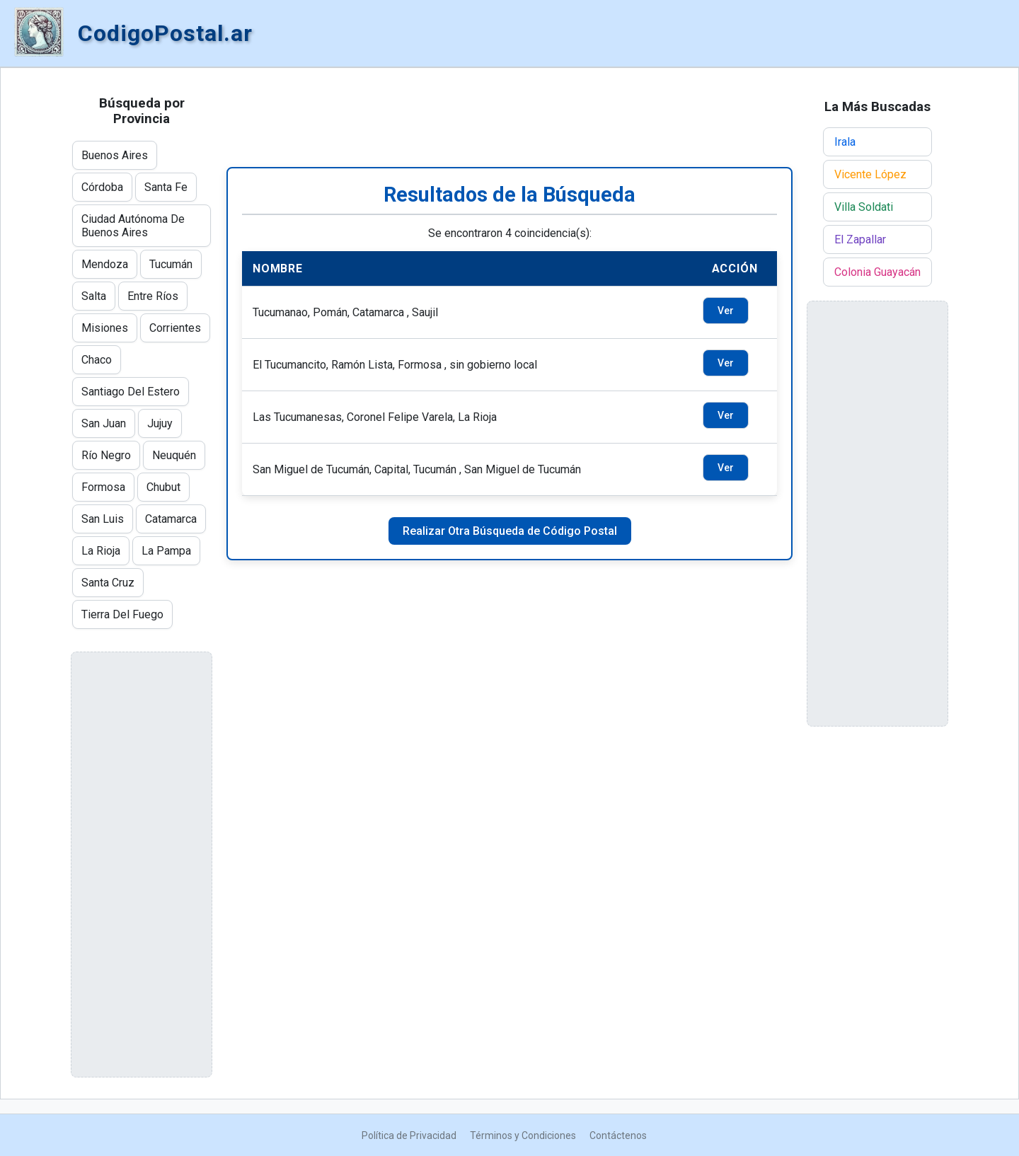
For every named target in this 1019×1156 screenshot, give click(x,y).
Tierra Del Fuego (122, 614)
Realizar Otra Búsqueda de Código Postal (510, 531)
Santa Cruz (107, 582)
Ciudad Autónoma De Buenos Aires (133, 225)
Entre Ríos (152, 296)
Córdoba (102, 187)
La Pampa (166, 550)
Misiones (104, 328)
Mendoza (104, 264)
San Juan (103, 423)
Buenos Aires (114, 155)
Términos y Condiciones (523, 1135)
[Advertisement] (509, 117)
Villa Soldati (863, 207)
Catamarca (171, 519)
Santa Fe (166, 187)
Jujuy (160, 423)
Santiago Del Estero (130, 391)
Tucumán (170, 264)
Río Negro (106, 455)
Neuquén (174, 455)
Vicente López (870, 174)
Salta (93, 296)
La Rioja (100, 550)
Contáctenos (618, 1135)
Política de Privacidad (409, 1135)
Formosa (103, 487)
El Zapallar (860, 239)
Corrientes (175, 328)
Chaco (96, 359)
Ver (726, 310)
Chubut (163, 487)
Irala (845, 142)
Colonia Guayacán (877, 272)
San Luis (102, 519)
